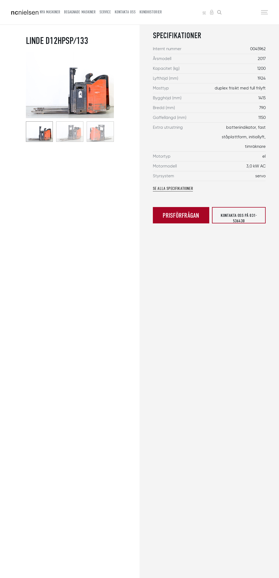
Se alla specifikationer (173, 188)
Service (105, 12)
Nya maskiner (50, 12)
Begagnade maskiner (79, 12)
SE (204, 13)
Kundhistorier (151, 12)
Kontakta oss (125, 12)
